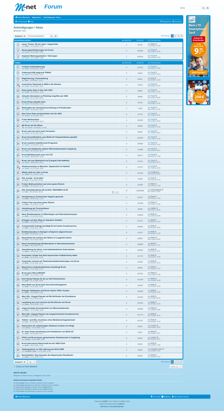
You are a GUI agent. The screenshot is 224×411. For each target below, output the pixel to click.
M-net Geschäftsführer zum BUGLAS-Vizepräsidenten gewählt (49, 137)
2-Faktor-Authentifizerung (33, 67)
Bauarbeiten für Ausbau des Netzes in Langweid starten (47, 238)
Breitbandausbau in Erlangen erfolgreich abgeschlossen (47, 232)
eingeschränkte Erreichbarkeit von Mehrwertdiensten (45, 308)
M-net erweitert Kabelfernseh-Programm (40, 143)
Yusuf (27, 52)
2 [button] (175, 36)
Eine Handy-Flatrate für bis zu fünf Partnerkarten (43, 279)
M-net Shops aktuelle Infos (34, 102)
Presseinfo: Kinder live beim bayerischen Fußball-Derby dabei (49, 255)
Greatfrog (154, 172)
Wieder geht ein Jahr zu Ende (35, 172)
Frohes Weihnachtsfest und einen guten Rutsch (43, 184)
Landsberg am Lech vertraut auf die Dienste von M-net (46, 302)
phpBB (104, 401)
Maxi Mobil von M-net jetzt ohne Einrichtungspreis (44, 285)
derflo (27, 216)
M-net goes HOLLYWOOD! (33, 273)
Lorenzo (27, 328)
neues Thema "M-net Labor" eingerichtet (40, 44)
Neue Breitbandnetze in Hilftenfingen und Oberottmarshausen (49, 214)
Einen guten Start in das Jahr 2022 (37, 90)
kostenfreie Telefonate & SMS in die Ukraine (41, 84)
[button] (181, 36)
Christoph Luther (30, 351)
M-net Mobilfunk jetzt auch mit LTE (37, 155)
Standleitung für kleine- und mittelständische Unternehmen (48, 249)
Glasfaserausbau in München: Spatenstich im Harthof (46, 166)
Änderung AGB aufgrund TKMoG (36, 72)
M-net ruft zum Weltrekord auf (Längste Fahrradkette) (45, 160)
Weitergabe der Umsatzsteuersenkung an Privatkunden (46, 108)
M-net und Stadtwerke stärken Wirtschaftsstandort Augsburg (49, 149)
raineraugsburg (156, 190)
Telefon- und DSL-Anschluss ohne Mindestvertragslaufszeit (48, 320)
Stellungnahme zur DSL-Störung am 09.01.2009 (43, 349)
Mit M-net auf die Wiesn (32, 125)
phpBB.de (121, 404)
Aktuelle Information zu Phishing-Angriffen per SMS (45, 96)
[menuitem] (30, 21)
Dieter (27, 46)
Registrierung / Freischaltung (35, 78)
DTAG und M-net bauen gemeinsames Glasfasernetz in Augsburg (51, 337)
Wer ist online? (20, 373)
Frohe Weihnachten (30, 119)
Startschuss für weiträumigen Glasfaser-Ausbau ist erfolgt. (48, 326)
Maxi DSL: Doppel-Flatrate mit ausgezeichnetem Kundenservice (50, 314)
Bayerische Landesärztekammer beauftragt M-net (44, 267)
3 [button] (178, 36)
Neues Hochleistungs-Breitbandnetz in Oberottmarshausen (48, 244)
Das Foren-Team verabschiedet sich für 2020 (42, 114)
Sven (24, 31)
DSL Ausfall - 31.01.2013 (32, 178)
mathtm (153, 208)
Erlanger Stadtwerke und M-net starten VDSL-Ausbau (45, 290)
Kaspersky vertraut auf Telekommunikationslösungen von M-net (50, 261)
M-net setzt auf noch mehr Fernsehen (38, 131)
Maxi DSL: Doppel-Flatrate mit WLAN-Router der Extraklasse (49, 296)
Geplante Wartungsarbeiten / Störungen (39, 56)
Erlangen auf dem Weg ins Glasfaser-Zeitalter (42, 220)
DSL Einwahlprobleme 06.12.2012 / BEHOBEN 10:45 (45, 190)
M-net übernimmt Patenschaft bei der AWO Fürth (43, 343)
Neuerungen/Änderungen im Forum (37, 50)
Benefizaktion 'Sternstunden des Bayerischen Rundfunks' (47, 355)
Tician (27, 174)
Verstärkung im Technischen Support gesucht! (42, 197)
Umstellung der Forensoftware (35, 208)
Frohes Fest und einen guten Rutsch (38, 202)
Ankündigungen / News (28, 27)
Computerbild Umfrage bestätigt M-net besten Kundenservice (49, 226)
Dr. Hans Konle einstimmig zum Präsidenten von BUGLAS (48, 332)
